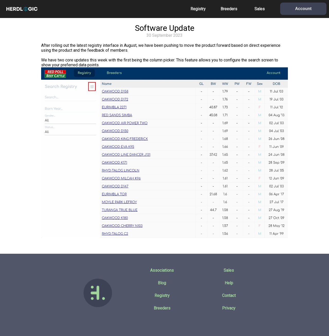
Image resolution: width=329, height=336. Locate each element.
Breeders (229, 8)
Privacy (228, 308)
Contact (229, 295)
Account (303, 8)
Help (229, 282)
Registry (198, 8)
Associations (162, 270)
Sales (259, 8)
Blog (162, 282)
